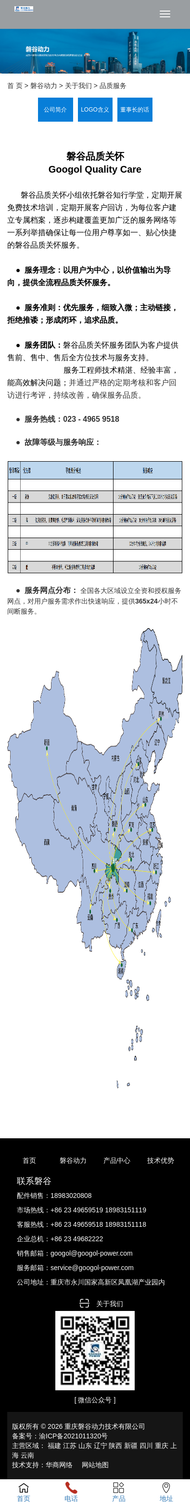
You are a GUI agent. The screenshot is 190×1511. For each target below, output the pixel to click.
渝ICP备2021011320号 (73, 1436)
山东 (85, 1445)
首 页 (15, 85)
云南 (27, 1455)
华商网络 (59, 1465)
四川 (146, 1445)
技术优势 (160, 1160)
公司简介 (55, 109)
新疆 (131, 1445)
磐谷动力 (73, 1160)
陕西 (115, 1445)
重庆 (161, 1445)
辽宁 (100, 1445)
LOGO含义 (95, 109)
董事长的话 (134, 109)
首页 (29, 1160)
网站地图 (95, 1465)
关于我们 (78, 85)
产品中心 (116, 1160)
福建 (54, 1445)
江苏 (69, 1445)
